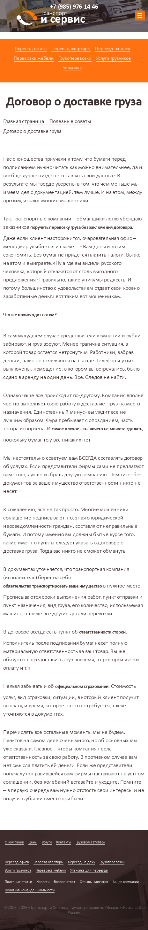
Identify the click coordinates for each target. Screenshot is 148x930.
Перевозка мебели (34, 58)
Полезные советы (70, 122)
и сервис (63, 18)
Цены (32, 842)
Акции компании (126, 882)
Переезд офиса (31, 48)
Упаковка (72, 68)
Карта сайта (134, 907)
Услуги (47, 842)
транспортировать (50, 586)
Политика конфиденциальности (30, 890)
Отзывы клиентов (94, 882)
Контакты (63, 842)
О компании (14, 842)
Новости (42, 882)
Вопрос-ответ (64, 882)
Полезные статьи (18, 882)
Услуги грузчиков (113, 58)
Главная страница (23, 122)
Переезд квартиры (71, 48)
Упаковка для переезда (89, 870)
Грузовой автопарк (90, 842)
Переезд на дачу (112, 48)
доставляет (94, 404)
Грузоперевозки (75, 58)
